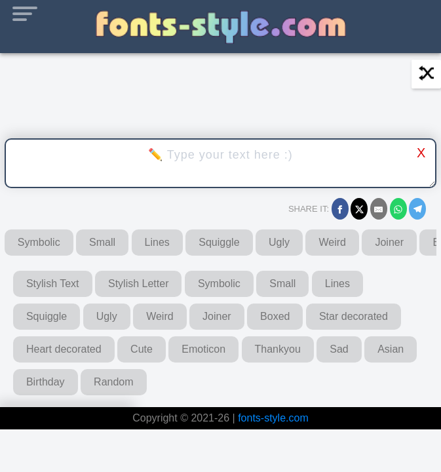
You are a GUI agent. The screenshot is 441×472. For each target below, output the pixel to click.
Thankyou (278, 349)
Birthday (45, 381)
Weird (332, 242)
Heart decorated (64, 349)
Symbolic (39, 242)
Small (102, 242)
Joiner (389, 242)
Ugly (279, 242)
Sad (339, 349)
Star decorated (353, 316)
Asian (390, 349)
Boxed (275, 316)
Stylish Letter (138, 283)
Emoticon (203, 349)
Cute (141, 349)
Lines (157, 242)
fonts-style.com (273, 417)
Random (113, 381)
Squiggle (219, 242)
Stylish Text (52, 283)
